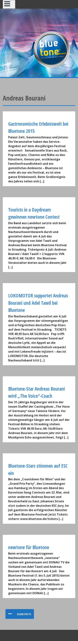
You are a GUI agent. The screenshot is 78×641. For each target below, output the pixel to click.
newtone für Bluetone (28, 547)
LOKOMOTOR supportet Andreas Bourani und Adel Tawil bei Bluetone (38, 302)
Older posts (23, 614)
